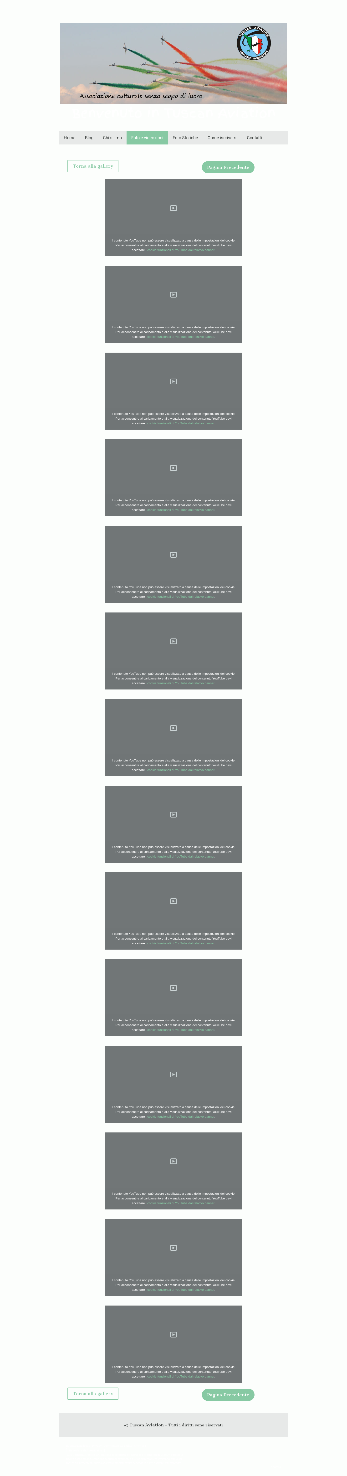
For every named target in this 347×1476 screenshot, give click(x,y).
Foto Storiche (185, 137)
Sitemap (139, 1445)
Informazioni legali (78, 1445)
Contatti (254, 137)
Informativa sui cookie (118, 1445)
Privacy (97, 1445)
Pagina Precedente (228, 167)
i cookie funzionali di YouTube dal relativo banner (180, 250)
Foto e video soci (147, 137)
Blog (89, 137)
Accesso (276, 1467)
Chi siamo (112, 137)
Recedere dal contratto (85, 1450)
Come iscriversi (222, 137)
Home (70, 137)
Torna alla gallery (93, 166)
